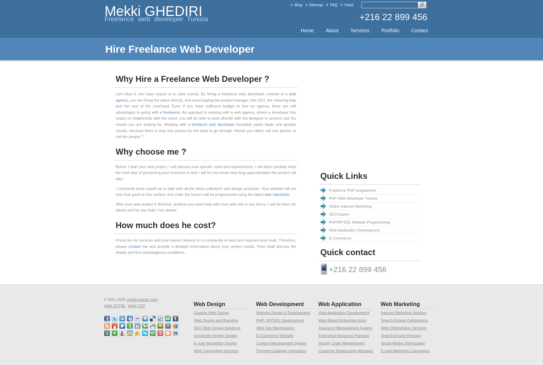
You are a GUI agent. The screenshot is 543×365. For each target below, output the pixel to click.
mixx (115, 326)
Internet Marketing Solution (403, 313)
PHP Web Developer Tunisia (353, 198)
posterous (138, 333)
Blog (298, 5)
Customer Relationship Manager (346, 351)
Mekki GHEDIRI (153, 11)
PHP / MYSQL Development (280, 320)
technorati (145, 326)
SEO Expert (339, 214)
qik (161, 326)
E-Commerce (340, 238)
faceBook (107, 318)
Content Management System (281, 343)
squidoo (168, 326)
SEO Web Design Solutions (217, 328)
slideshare (176, 326)
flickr (138, 318)
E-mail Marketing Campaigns (405, 351)
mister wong (161, 333)
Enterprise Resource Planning (344, 335)
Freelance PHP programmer (352, 190)
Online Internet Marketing (350, 206)
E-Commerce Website (274, 335)
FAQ (334, 5)
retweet (176, 333)
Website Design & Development (283, 313)
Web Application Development (354, 230)
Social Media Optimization (403, 343)
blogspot (168, 333)
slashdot (107, 333)
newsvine (130, 326)
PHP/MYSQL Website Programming (359, 222)
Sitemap (316, 5)
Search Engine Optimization (404, 320)
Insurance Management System (345, 328)
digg (161, 318)
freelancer (171, 112)
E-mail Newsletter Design (215, 343)
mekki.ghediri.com (142, 299)
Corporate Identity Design (215, 335)
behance (145, 333)
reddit (153, 326)
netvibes (115, 333)
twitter (115, 318)
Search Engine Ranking (401, 335)
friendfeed (138, 326)
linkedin (122, 318)
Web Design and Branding (216, 320)
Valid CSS (136, 306)
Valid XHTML (115, 306)
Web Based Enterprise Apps (342, 320)
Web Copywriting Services (216, 351)
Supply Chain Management (342, 343)
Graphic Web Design (211, 313)
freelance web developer (213, 124)
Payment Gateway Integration (281, 351)
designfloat (130, 333)
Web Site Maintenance (275, 328)
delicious (153, 318)
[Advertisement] (377, 117)
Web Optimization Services (404, 328)
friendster (153, 333)
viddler (122, 326)
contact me (138, 246)
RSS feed (107, 326)
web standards (277, 194)
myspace (130, 318)
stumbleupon (168, 318)
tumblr (176, 318)
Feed (349, 5)
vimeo (145, 318)
